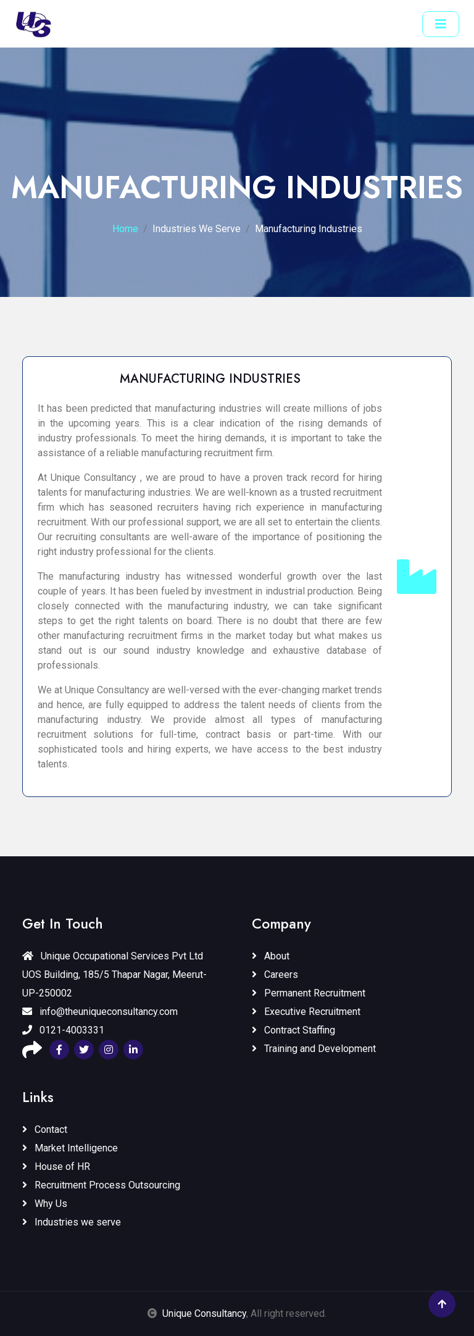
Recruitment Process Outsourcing (101, 1185)
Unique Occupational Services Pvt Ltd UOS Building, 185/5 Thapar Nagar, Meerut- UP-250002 (114, 974)
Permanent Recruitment (308, 993)
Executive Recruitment (306, 1011)
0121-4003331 (63, 1030)
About (270, 956)
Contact (44, 1129)
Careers (275, 974)
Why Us (44, 1203)
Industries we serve (71, 1222)
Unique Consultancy (204, 1313)
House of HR (56, 1166)
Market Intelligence (70, 1148)
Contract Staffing (293, 1030)
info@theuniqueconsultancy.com (100, 1011)
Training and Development (314, 1048)
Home (125, 229)
